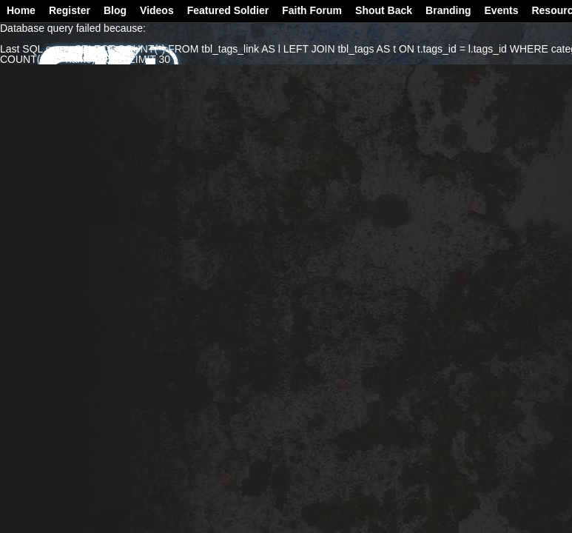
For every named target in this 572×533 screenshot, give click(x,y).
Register (69, 10)
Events (502, 10)
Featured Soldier (228, 10)
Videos (157, 10)
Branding (448, 10)
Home (21, 10)
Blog (115, 10)
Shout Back (383, 10)
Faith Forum (312, 10)
